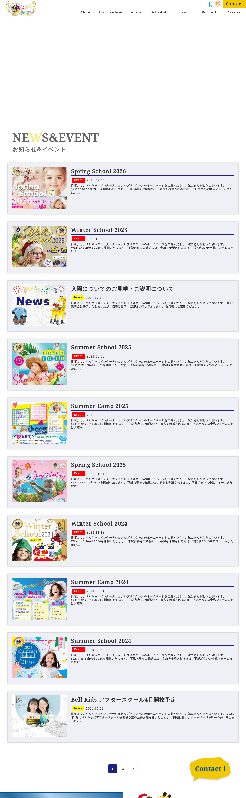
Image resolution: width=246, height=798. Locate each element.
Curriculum (110, 12)
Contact (234, 3)
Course (135, 12)
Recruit (209, 12)
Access (233, 12)
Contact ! (210, 768)
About (86, 12)
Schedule (160, 12)
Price (184, 12)
